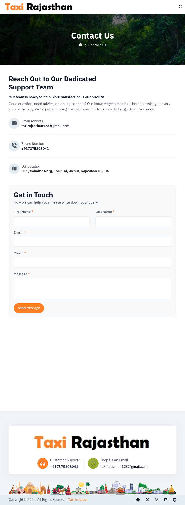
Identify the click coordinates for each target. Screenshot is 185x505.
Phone (20, 253)
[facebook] (138, 500)
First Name (23, 212)
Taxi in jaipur (78, 500)
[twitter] (147, 500)
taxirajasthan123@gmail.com (46, 125)
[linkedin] (165, 500)
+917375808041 (35, 148)
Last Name (104, 212)
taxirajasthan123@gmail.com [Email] (124, 466)
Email (19, 232)
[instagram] (156, 500)
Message (22, 274)
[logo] (39, 7)
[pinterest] (174, 500)
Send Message (29, 308)
